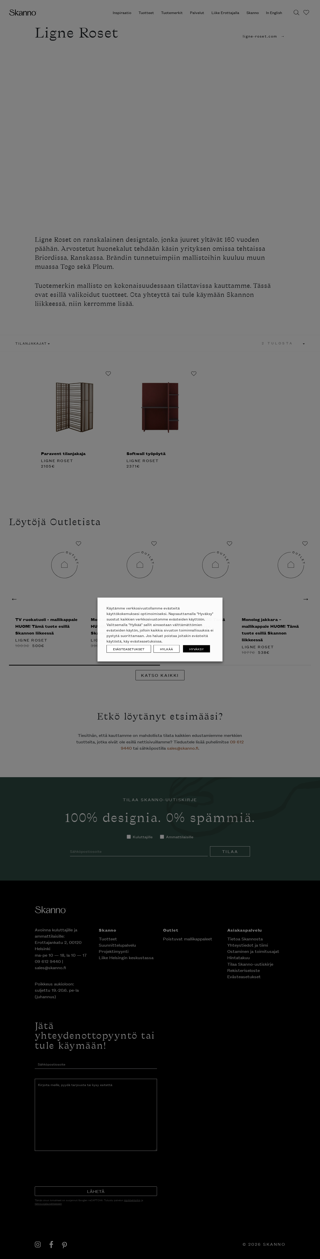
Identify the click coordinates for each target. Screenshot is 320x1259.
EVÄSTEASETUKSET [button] (128, 649)
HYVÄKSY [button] (196, 649)
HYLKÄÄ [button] (166, 649)
